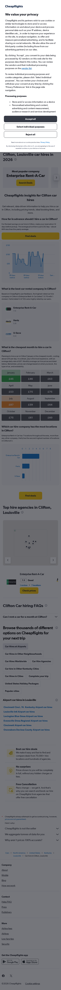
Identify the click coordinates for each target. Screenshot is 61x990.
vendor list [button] (26, 68)
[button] (30, 119)
